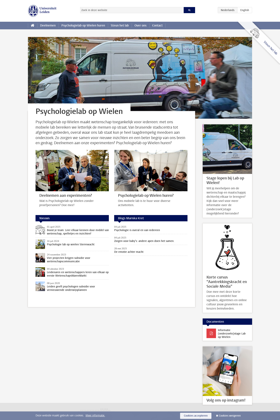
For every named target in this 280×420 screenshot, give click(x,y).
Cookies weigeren (230, 416)
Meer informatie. (95, 415)
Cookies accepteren (196, 416)
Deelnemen (48, 25)
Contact (157, 25)
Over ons (140, 25)
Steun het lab (120, 25)
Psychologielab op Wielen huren (83, 25)
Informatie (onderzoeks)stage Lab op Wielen (232, 333)
